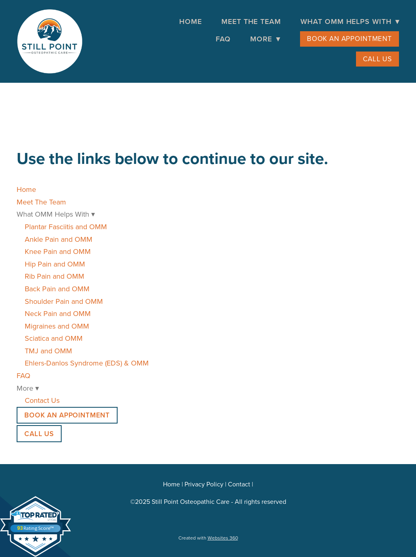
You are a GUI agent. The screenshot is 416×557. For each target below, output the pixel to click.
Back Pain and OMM (57, 289)
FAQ (223, 39)
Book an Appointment (349, 38)
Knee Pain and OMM (58, 251)
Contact (239, 484)
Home (190, 21)
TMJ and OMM (48, 351)
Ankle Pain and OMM (58, 239)
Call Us (377, 59)
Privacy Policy (203, 484)
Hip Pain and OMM (55, 264)
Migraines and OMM (57, 326)
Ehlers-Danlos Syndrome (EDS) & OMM (87, 363)
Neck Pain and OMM (58, 313)
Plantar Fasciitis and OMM (66, 227)
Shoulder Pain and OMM (64, 301)
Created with (208, 537)
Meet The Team (251, 21)
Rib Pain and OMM (54, 276)
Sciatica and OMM (54, 338)
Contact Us (42, 400)
